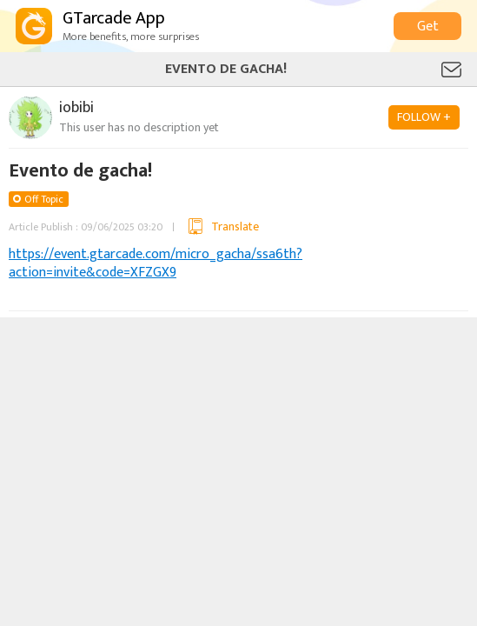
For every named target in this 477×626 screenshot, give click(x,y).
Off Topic (43, 199)
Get (428, 26)
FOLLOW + (424, 117)
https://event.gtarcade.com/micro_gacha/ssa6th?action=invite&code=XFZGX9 (155, 263)
